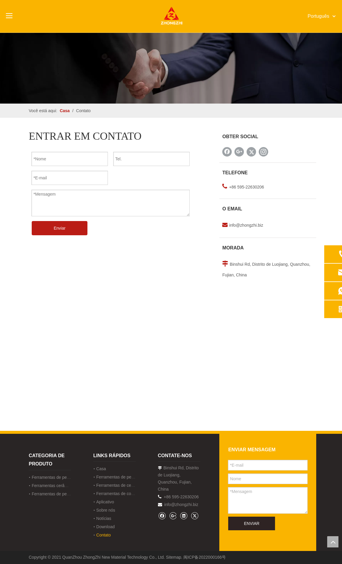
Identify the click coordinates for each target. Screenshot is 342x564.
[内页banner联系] (171, 68)
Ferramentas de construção (121, 493)
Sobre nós (105, 510)
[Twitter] (251, 152)
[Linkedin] (183, 515)
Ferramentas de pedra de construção (66, 494)
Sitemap (173, 557)
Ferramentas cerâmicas (53, 485)
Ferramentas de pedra (52, 477)
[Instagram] (263, 152)
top (332, 541)
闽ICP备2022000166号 (204, 557)
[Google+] (239, 152)
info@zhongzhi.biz (246, 225)
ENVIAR (251, 523)
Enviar (59, 228)
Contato (103, 535)
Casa (101, 468)
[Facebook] (227, 152)
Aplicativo (105, 501)
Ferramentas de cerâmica (120, 485)
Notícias (103, 518)
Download (105, 526)
